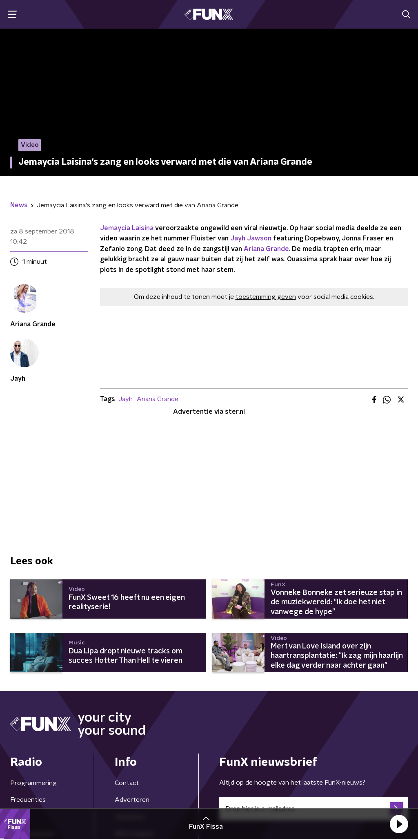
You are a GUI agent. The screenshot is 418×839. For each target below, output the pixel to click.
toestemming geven (266, 297)
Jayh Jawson (250, 238)
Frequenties (28, 799)
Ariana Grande (266, 249)
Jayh (125, 399)
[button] (399, 824)
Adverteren (132, 799)
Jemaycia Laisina (126, 228)
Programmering (33, 783)
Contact (127, 783)
